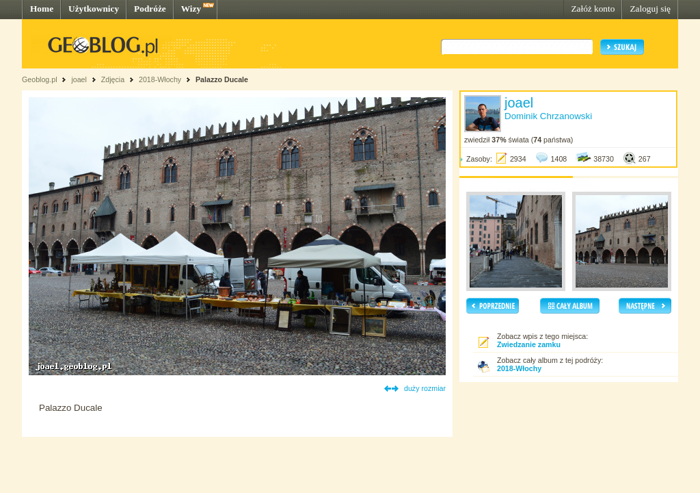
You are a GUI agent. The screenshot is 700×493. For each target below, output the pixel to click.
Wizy (191, 8)
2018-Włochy (160, 79)
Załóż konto (593, 8)
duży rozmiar (425, 388)
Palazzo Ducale (222, 79)
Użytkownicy (93, 8)
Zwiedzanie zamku (529, 344)
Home (41, 8)
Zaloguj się (650, 8)
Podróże (150, 8)
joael (79, 79)
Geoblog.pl (39, 79)
